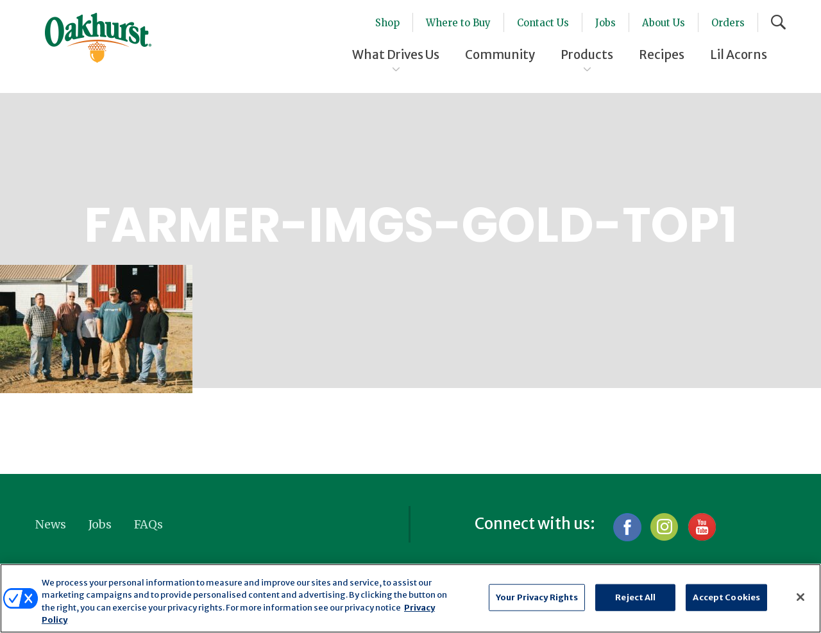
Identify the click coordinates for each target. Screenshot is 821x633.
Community (500, 54)
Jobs (605, 23)
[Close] (800, 597)
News (50, 524)
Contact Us (543, 23)
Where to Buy (458, 23)
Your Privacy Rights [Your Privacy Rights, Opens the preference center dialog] (537, 597)
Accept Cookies (726, 597)
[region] (410, 598)
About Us (663, 23)
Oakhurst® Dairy (98, 38)
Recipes (661, 54)
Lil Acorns (738, 54)
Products (587, 54)
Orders (728, 23)
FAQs (148, 524)
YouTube (701, 526)
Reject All (635, 597)
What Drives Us (395, 54)
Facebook (627, 526)
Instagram (664, 526)
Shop (387, 23)
